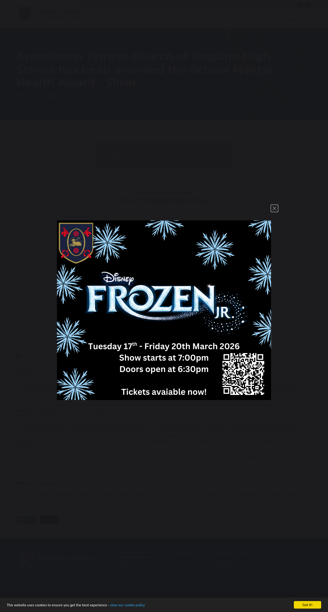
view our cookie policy (127, 605)
